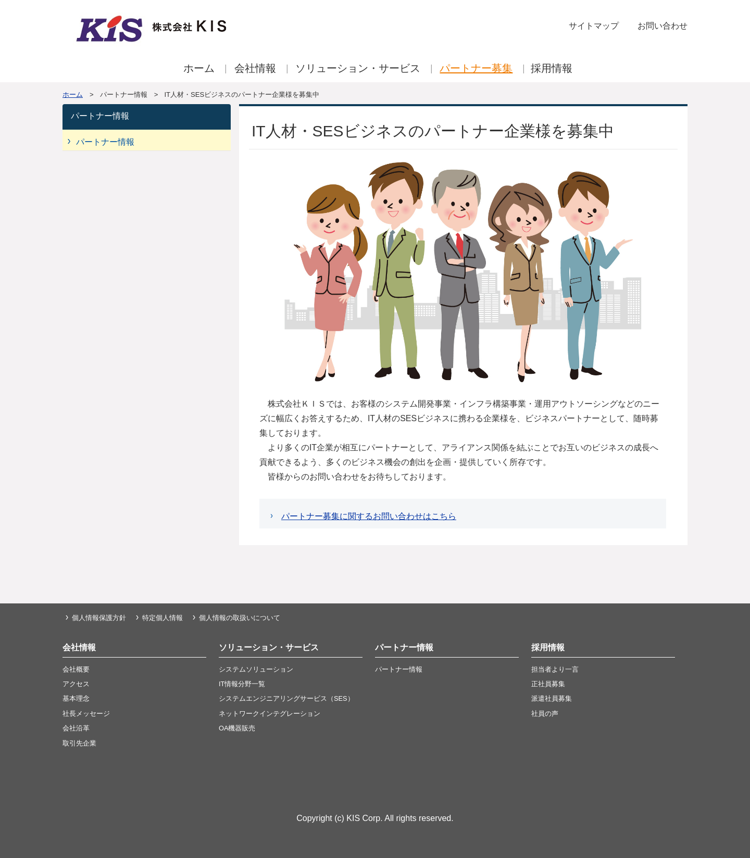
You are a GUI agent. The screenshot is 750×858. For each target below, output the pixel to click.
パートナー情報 (105, 141)
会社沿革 (76, 728)
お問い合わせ (663, 25)
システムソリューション (256, 669)
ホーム (199, 68)
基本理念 (76, 698)
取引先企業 (79, 743)
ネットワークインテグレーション (269, 713)
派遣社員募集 (551, 698)
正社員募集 (548, 684)
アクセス (76, 684)
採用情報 (551, 68)
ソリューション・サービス (357, 68)
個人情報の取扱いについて (239, 618)
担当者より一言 (555, 669)
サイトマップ (594, 25)
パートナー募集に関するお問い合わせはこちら (368, 516)
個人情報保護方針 (99, 618)
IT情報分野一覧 (242, 684)
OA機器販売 (237, 728)
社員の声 (544, 713)
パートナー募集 (476, 68)
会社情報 (255, 68)
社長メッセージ (86, 713)
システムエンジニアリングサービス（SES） (286, 698)
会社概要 (76, 669)
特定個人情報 (162, 618)
